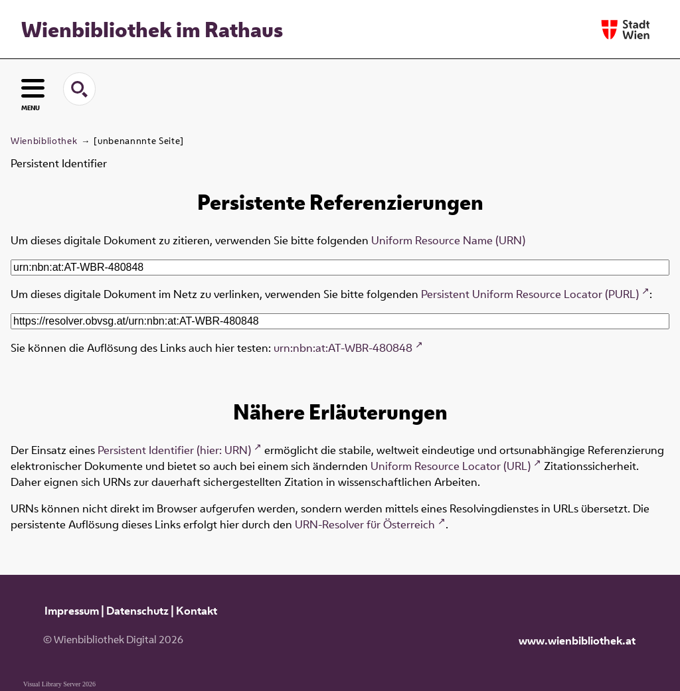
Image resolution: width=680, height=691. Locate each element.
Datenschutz (137, 610)
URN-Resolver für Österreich (365, 524)
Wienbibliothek (44, 141)
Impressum (71, 610)
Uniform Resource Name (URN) (448, 240)
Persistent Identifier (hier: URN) (174, 450)
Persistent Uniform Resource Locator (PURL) (530, 294)
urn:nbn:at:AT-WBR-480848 (343, 348)
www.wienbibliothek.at (577, 640)
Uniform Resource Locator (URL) (451, 466)
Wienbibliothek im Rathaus (152, 29)
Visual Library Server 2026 (59, 684)
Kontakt (196, 610)
